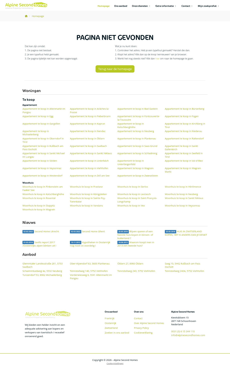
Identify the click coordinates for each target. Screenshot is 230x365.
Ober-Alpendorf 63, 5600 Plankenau (89, 263)
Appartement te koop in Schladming (137, 153)
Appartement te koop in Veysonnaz (41, 168)
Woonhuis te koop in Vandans (86, 205)
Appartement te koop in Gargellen (41, 123)
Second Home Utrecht (40, 231)
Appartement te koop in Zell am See (89, 175)
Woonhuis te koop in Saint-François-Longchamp (137, 199)
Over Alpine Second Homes (149, 323)
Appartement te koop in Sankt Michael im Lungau (43, 155)
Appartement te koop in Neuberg (135, 131)
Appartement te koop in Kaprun (87, 123)
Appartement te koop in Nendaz (87, 131)
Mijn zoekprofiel (209, 6)
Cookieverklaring (143, 332)
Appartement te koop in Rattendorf (184, 138)
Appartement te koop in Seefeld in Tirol (184, 155)
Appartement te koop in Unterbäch (89, 160)
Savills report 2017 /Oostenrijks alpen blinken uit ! (39, 244)
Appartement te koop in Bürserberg (184, 108)
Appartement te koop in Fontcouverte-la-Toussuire (138, 118)
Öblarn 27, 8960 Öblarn (130, 263)
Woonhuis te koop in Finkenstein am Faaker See (42, 188)
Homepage (103, 6)
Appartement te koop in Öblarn (87, 138)
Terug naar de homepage (115, 69)
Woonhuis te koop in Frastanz (86, 186)
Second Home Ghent (87, 231)
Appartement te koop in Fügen (182, 116)
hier (157, 58)
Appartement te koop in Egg (37, 116)
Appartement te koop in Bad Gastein (137, 108)
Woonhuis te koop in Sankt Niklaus (184, 198)
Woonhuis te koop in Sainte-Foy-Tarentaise (88, 199)
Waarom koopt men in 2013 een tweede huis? (135, 244)
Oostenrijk (110, 323)
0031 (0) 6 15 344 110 (183, 331)
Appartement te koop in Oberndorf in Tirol (43, 140)
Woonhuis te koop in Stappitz (38, 205)
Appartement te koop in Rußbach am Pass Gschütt (42, 147)
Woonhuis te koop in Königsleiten (88, 194)
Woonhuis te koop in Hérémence (183, 186)
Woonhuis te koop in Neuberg (181, 194)
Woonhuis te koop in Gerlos (132, 186)
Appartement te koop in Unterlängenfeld (130, 162)
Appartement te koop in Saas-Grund (137, 145)
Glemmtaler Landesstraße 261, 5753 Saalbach (42, 265)
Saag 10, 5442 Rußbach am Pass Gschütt (182, 265)
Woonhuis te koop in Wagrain (38, 209)
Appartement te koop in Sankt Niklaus (91, 153)
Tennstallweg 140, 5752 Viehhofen (89, 270)
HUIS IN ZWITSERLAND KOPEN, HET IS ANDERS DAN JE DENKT (186, 233)
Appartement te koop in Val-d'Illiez (184, 160)
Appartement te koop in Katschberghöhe (130, 125)
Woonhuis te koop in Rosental (38, 198)
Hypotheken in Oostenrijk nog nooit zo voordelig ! (90, 244)
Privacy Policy (141, 327)
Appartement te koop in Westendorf (42, 175)
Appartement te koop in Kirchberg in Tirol (185, 125)
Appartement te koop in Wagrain (135, 168)
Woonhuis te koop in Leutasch (134, 194)
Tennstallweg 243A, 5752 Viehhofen (184, 270)
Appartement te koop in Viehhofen (89, 168)
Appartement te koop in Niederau (183, 131)
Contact (187, 6)
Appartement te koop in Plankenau (136, 138)
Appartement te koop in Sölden (39, 160)
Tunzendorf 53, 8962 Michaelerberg (42, 274)
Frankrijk (109, 318)
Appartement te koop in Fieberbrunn (90, 116)
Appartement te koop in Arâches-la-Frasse (89, 110)
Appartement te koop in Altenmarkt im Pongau (43, 110)
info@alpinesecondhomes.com (188, 335)
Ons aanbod (120, 6)
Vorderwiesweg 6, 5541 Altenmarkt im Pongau (91, 276)
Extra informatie (166, 6)
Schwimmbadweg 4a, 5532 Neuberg (42, 270)
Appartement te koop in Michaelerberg (35, 132)
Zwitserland (111, 327)
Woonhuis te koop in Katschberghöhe (43, 194)
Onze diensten (141, 6)
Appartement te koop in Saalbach (88, 145)
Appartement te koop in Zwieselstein (137, 175)
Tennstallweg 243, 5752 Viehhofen (136, 270)
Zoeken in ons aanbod (117, 332)
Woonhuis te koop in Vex (131, 205)
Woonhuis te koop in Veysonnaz (182, 205)
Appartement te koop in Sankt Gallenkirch (181, 147)
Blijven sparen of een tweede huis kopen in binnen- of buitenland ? (135, 235)
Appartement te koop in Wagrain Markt (183, 169)
